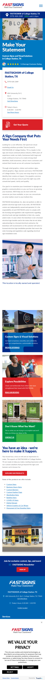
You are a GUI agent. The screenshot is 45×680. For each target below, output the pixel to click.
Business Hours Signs (14, 487)
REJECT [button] (10, 672)
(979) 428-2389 (16, 16)
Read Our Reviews (12, 392)
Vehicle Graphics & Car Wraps (17, 505)
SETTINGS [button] (15, 667)
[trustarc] (39, 678)
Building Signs (11, 497)
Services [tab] (22, 616)
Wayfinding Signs (12, 495)
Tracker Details (15, 678)
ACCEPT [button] (30, 667)
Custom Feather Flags (14, 492)
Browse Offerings (12, 347)
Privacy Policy (6, 678)
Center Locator (23, 608)
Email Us (10, 87)
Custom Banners (12, 489)
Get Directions (12, 101)
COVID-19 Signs (12, 500)
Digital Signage (11, 503)
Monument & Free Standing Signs (18, 508)
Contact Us (9, 437)
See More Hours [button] (13, 112)
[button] (41, 5)
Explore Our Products (14, 473)
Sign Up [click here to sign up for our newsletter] (22, 570)
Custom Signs (11, 484)
